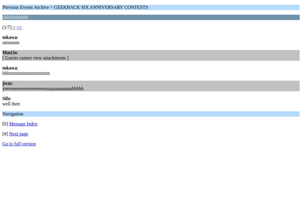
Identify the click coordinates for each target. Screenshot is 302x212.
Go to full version (19, 143)
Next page (18, 133)
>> (19, 27)
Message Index (23, 123)
